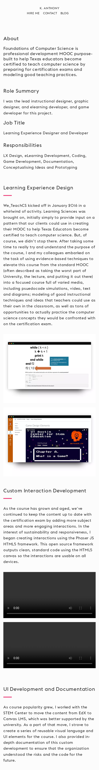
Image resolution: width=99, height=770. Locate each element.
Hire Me (33, 13)
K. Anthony (49, 8)
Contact (50, 13)
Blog (65, 13)
